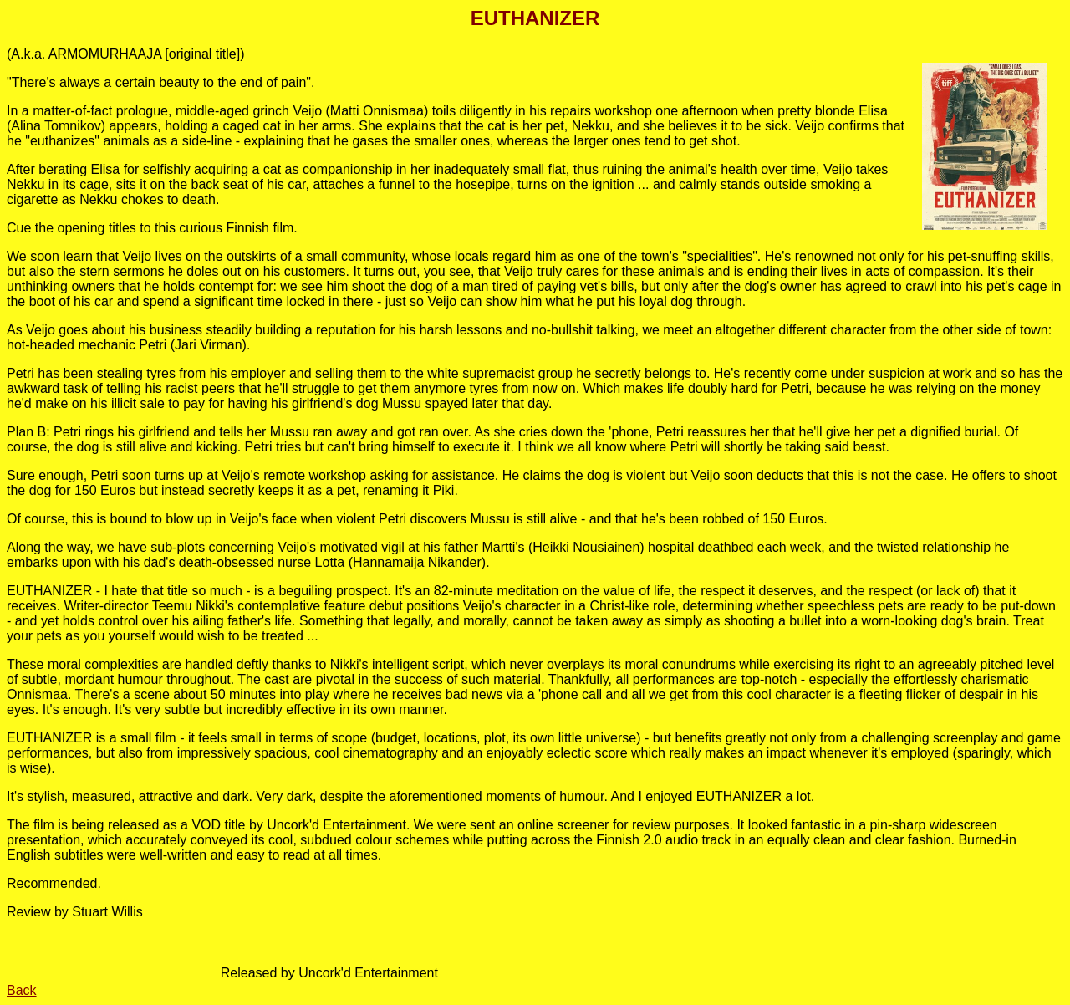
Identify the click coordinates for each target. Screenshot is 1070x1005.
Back (22, 990)
